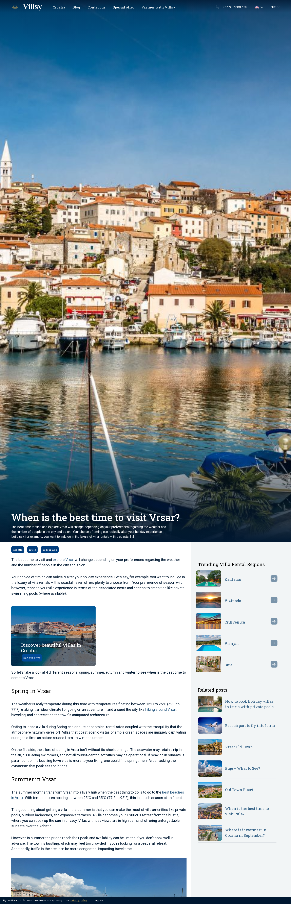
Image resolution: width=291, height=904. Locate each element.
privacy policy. (79, 900)
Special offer (123, 7)
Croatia (59, 7)
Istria (32, 549)
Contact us (96, 7)
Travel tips (49, 549)
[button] (259, 7)
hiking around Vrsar (160, 709)
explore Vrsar (63, 560)
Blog (76, 7)
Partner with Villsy (158, 7)
